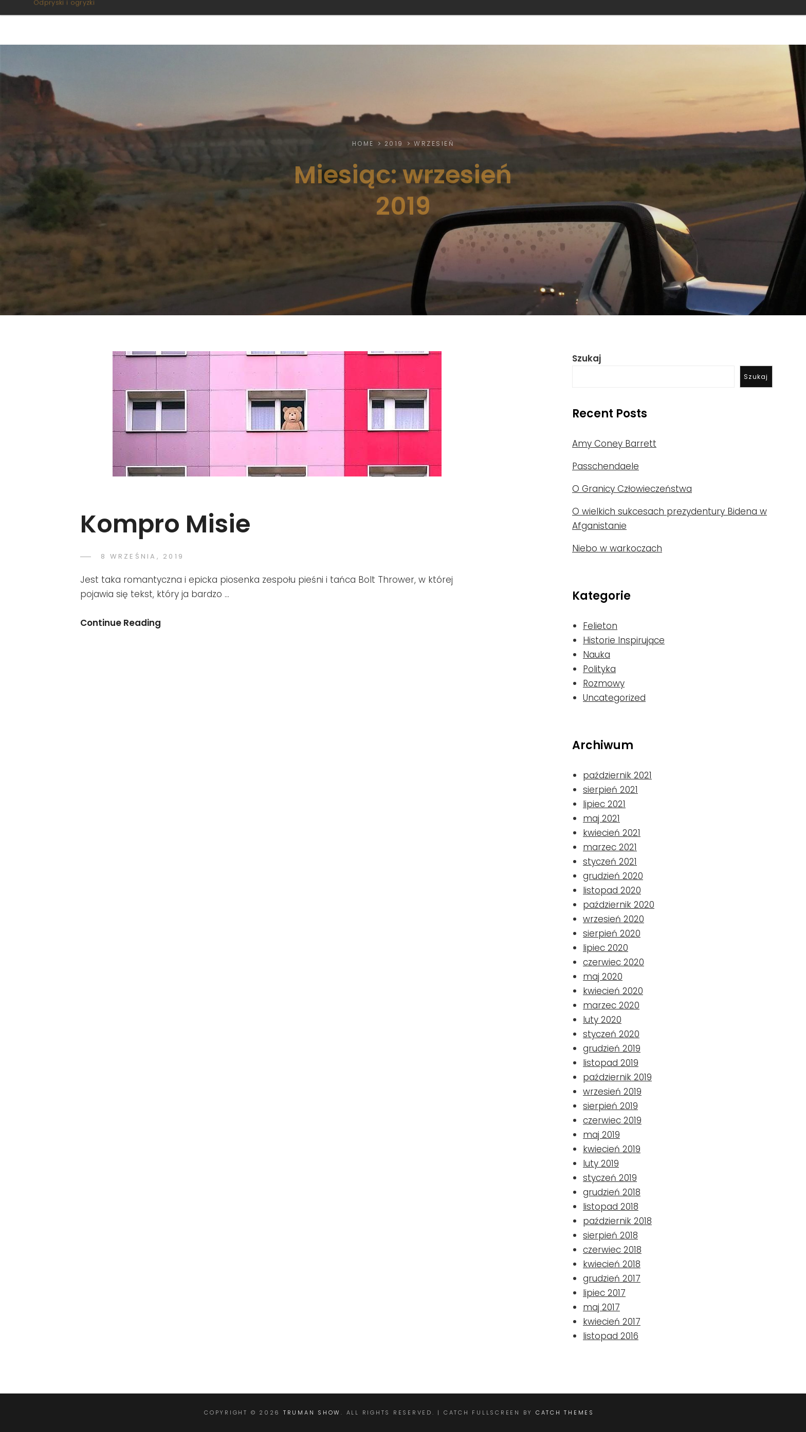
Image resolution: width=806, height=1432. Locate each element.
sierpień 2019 (610, 1106)
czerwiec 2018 (612, 1250)
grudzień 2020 (613, 876)
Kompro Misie (165, 524)
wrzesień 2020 (613, 919)
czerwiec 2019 (612, 1120)
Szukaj (586, 358)
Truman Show (94, 17)
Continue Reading (120, 623)
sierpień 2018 (610, 1235)
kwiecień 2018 (611, 1264)
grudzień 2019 (611, 1048)
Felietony (481, 22)
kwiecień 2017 (611, 1321)
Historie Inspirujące (624, 640)
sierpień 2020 (611, 933)
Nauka (596, 654)
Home (363, 143)
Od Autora (718, 22)
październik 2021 (617, 775)
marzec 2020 (611, 1005)
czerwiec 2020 (613, 962)
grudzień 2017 (611, 1278)
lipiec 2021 (604, 804)
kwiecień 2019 (611, 1149)
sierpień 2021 (610, 790)
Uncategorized (614, 698)
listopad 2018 (610, 1206)
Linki (654, 22)
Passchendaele (605, 466)
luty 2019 (601, 1163)
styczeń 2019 (610, 1178)
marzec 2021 (610, 847)
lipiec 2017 (604, 1293)
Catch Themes (565, 1412)
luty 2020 (602, 1020)
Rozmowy (604, 683)
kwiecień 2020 (613, 991)
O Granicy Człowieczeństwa (632, 489)
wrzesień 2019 (612, 1091)
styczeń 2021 (610, 861)
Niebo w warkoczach (617, 548)
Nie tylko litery (576, 22)
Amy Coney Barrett (614, 443)
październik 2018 (617, 1221)
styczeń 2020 (611, 1034)
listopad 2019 (610, 1063)
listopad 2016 (610, 1336)
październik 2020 (618, 905)
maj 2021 (601, 818)
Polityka (599, 669)
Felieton (600, 626)
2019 (394, 143)
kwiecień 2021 (611, 833)
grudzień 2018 (611, 1192)
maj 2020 (602, 976)
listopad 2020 (612, 890)
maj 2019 (601, 1135)
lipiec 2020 (605, 948)
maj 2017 (601, 1307)
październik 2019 (617, 1077)
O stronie (407, 22)
